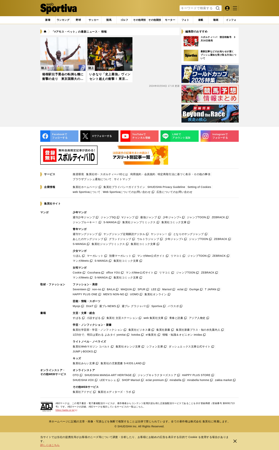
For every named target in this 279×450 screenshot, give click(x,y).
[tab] (78, 20)
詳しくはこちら (50, 445)
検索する (217, 8)
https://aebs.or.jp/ (66, 410)
